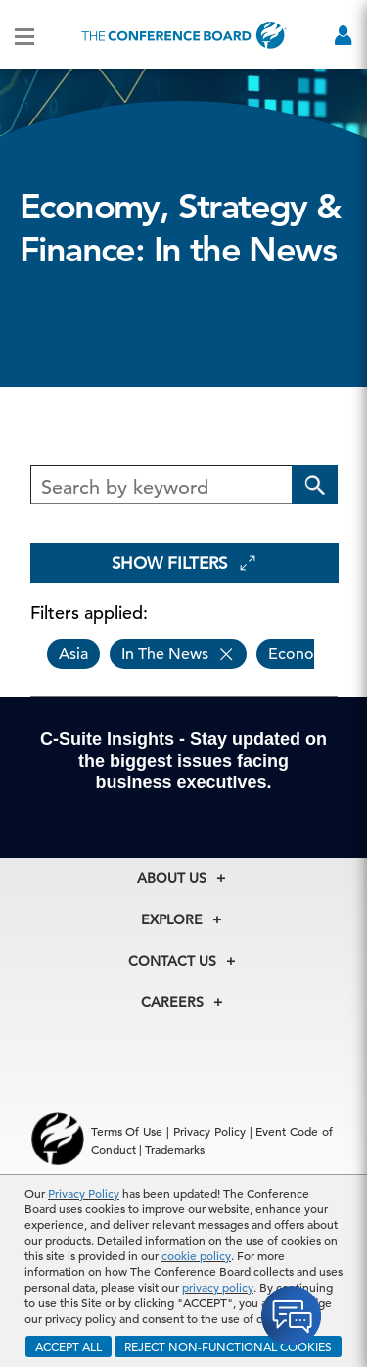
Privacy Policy (83, 1193)
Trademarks (175, 1148)
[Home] (184, 35)
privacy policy (217, 1287)
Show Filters (184, 563)
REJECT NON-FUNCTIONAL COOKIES (228, 1346)
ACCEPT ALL (68, 1346)
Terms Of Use (127, 1131)
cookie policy (196, 1255)
